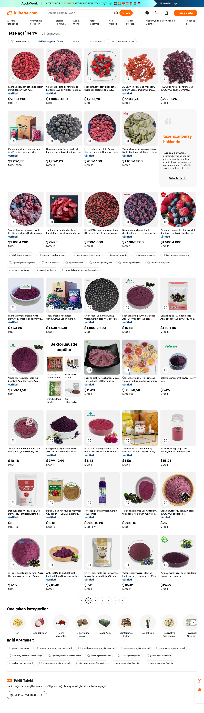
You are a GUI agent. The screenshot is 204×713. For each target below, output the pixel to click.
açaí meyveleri (50, 262)
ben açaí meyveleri (117, 255)
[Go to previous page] (82, 600)
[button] (116, 13)
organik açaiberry (19, 270)
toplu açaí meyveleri (158, 262)
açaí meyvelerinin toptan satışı (25, 655)
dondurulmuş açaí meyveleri (54, 663)
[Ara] (126, 13)
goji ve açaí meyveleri (159, 655)
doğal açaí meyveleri (20, 255)
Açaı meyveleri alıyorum (175, 255)
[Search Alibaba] (79, 13)
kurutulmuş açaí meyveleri (135, 648)
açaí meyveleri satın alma (52, 255)
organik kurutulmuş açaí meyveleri (80, 270)
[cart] (157, 13)
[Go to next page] (122, 600)
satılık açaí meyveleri (99, 655)
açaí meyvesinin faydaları (126, 663)
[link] (199, 680)
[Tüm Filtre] (18, 41)
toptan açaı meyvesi (100, 262)
